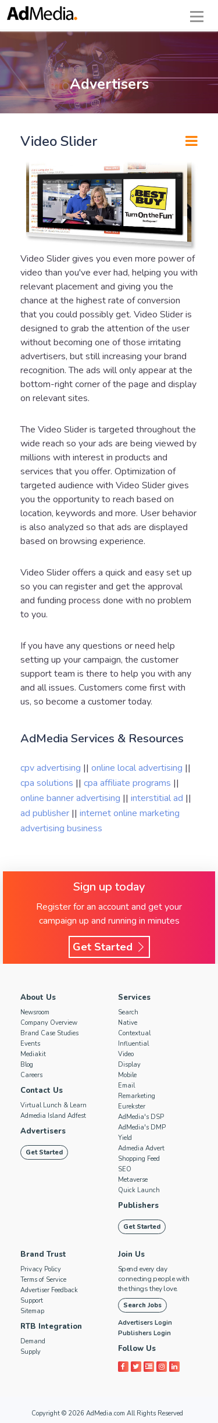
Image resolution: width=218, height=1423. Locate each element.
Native (127, 1022)
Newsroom (34, 1012)
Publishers (138, 1205)
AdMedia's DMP (142, 1127)
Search (128, 1012)
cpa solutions (48, 783)
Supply (30, 1351)
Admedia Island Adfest (53, 1115)
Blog (26, 1064)
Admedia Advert (141, 1148)
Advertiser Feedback (49, 1290)
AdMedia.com (105, 1413)
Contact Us (41, 1090)
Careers (31, 1075)
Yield (125, 1138)
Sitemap (32, 1311)
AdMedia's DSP (141, 1117)
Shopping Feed (139, 1158)
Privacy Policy (40, 1269)
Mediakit (33, 1054)
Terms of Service (43, 1279)
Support (31, 1300)
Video (126, 1054)
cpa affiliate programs (128, 783)
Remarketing (136, 1096)
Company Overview (48, 1022)
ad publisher (46, 813)
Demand (32, 1341)
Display (129, 1064)
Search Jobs (142, 1305)
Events (30, 1043)
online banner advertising (71, 798)
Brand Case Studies (49, 1033)
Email (126, 1085)
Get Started (109, 947)
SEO (124, 1169)
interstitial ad (158, 798)
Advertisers (43, 1131)
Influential (133, 1043)
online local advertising (138, 767)
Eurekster (131, 1106)
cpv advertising (51, 767)
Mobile (127, 1075)
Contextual (134, 1033)
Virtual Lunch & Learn (53, 1105)
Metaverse (133, 1179)
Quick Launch (139, 1190)
